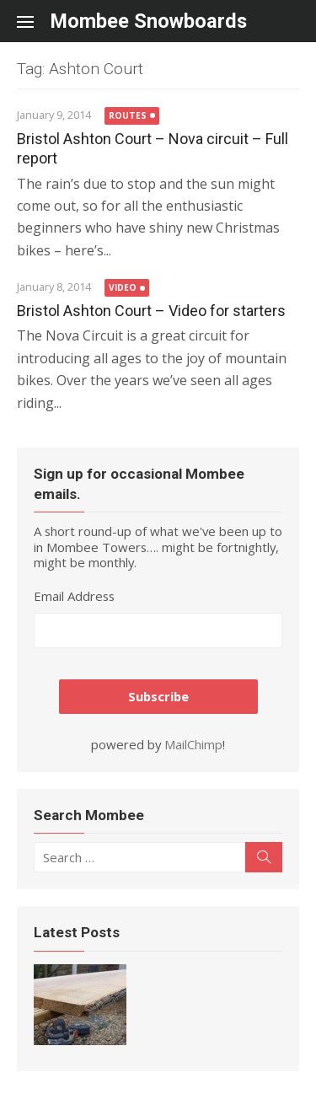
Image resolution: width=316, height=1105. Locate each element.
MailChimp (193, 744)
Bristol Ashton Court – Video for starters (151, 310)
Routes (128, 115)
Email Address (74, 595)
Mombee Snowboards (149, 21)
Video (123, 287)
